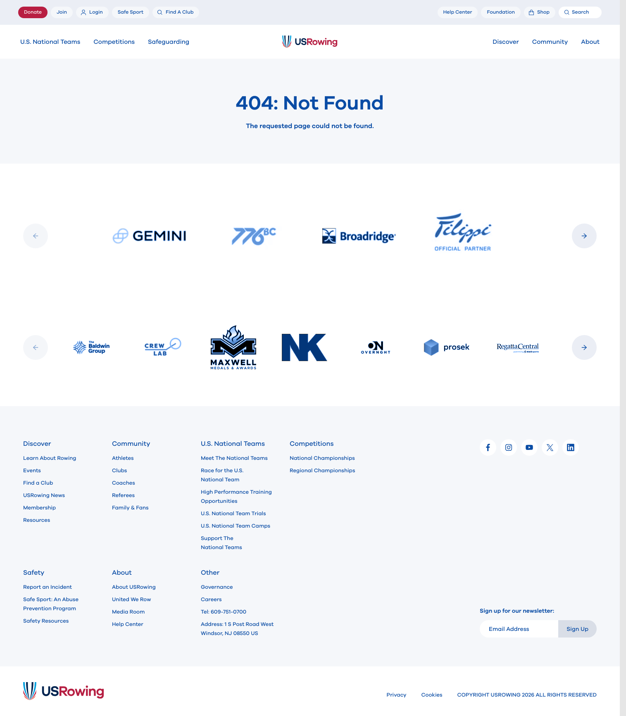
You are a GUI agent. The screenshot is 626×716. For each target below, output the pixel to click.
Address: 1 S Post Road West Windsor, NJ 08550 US (237, 629)
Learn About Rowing (49, 458)
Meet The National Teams (234, 458)
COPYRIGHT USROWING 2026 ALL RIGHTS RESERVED (527, 695)
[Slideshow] (310, 236)
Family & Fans (130, 507)
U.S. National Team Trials (233, 513)
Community (550, 42)
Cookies (432, 695)
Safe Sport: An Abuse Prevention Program (51, 604)
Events (32, 470)
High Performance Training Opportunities (236, 496)
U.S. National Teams (50, 42)
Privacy (397, 695)
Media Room (128, 612)
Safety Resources (46, 621)
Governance (217, 587)
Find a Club (38, 483)
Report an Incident (47, 587)
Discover (506, 42)
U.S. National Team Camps (235, 526)
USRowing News (44, 495)
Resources (36, 520)
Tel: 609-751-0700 (223, 612)
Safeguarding (168, 42)
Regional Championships (322, 470)
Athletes (123, 458)
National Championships (322, 458)
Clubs (119, 470)
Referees (123, 495)
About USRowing (134, 587)
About (590, 42)
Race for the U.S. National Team (222, 475)
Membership (39, 507)
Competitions (114, 42)
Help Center (127, 624)
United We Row (131, 599)
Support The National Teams (221, 543)
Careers (211, 599)
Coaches (123, 483)
